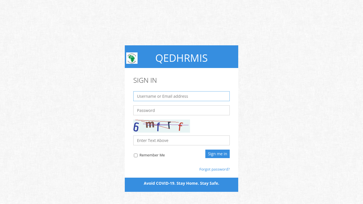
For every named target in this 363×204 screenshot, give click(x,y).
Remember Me (149, 155)
